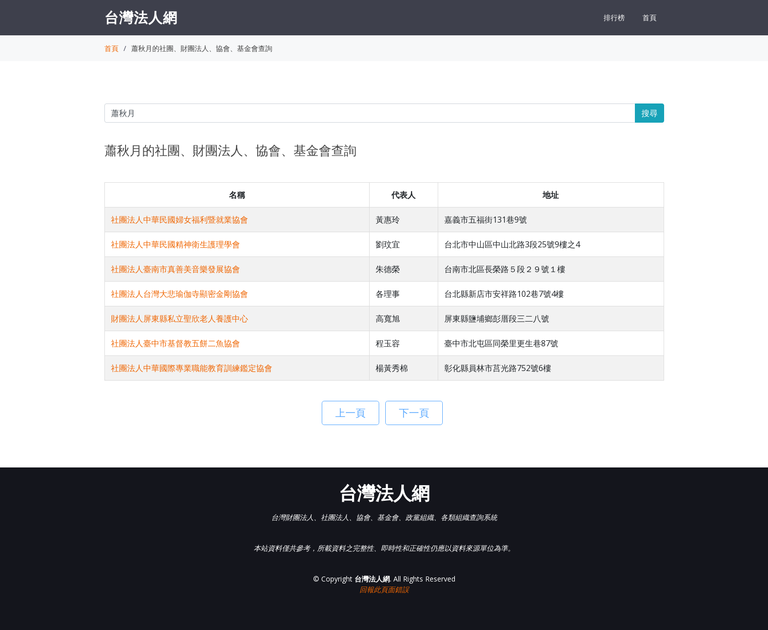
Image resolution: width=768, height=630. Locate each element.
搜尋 (649, 113)
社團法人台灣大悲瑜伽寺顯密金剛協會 (179, 293)
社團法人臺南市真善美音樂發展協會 (175, 269)
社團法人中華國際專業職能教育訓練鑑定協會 (191, 368)
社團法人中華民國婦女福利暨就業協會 (179, 219)
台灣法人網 (141, 17)
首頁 (649, 17)
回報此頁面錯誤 (384, 589)
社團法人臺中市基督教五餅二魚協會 (175, 343)
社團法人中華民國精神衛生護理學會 (175, 244)
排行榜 (614, 17)
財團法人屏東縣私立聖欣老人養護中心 (179, 318)
